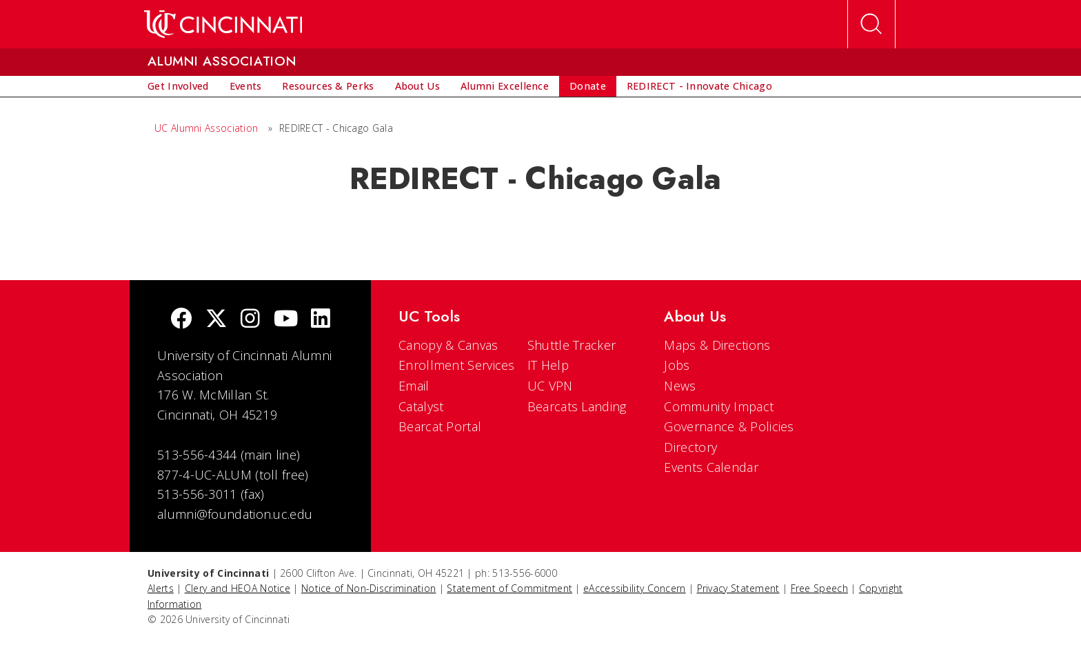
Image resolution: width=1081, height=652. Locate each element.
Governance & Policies (729, 426)
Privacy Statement (738, 588)
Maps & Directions (717, 345)
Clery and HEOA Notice (237, 588)
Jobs (676, 365)
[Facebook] (181, 320)
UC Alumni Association (206, 128)
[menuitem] (178, 86)
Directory (690, 447)
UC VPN (550, 385)
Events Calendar (711, 467)
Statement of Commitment (509, 588)
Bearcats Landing (577, 406)
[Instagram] (250, 320)
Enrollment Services (456, 365)
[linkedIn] (320, 320)
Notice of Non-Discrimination (368, 588)
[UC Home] (223, 24)
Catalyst (420, 406)
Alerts (161, 588)
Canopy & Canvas (448, 345)
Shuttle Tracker (571, 345)
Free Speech (819, 588)
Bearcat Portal (439, 426)
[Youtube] (286, 320)
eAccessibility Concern (634, 588)
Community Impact (719, 406)
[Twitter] (216, 320)
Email (414, 385)
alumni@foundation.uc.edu (234, 514)
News (680, 385)
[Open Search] (871, 24)
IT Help (548, 365)
